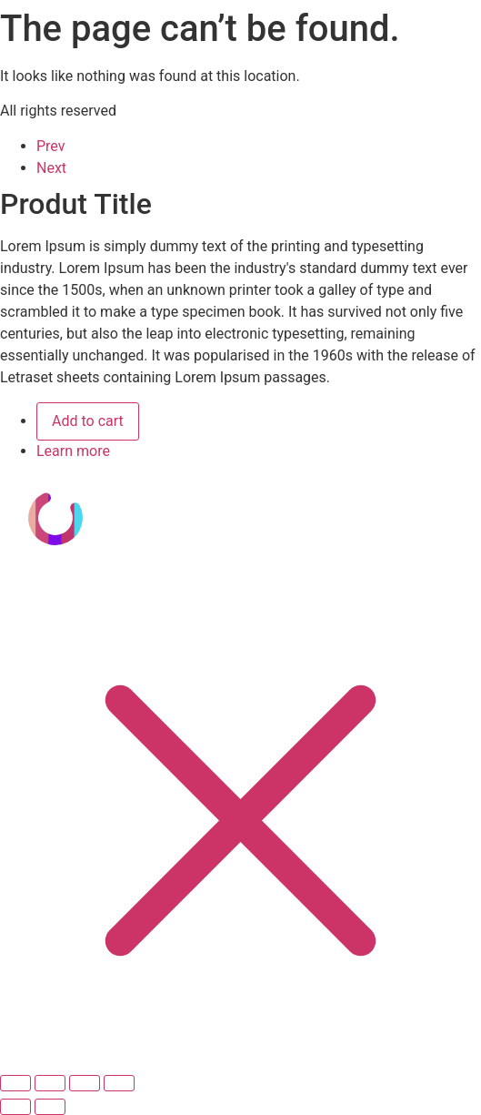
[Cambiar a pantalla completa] (50, 1083)
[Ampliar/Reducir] (15, 1083)
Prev (50, 146)
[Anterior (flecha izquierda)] (15, 1107)
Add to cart (88, 421)
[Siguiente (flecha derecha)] (50, 1107)
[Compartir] (84, 1083)
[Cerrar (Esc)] (119, 1083)
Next (51, 168)
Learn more (73, 451)
